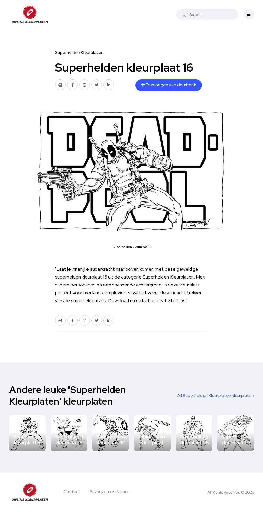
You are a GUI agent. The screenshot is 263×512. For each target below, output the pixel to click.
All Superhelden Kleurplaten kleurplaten (215, 395)
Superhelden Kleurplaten (79, 52)
